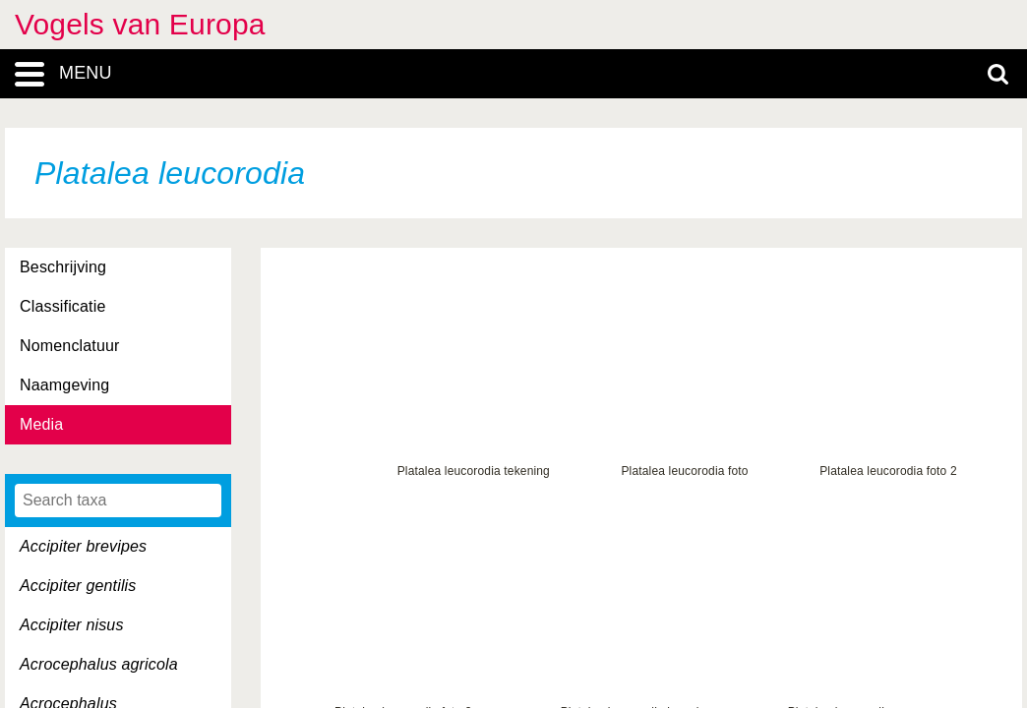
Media (41, 424)
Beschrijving (63, 267)
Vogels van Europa (140, 24)
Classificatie (62, 306)
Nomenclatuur (70, 345)
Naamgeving (64, 385)
